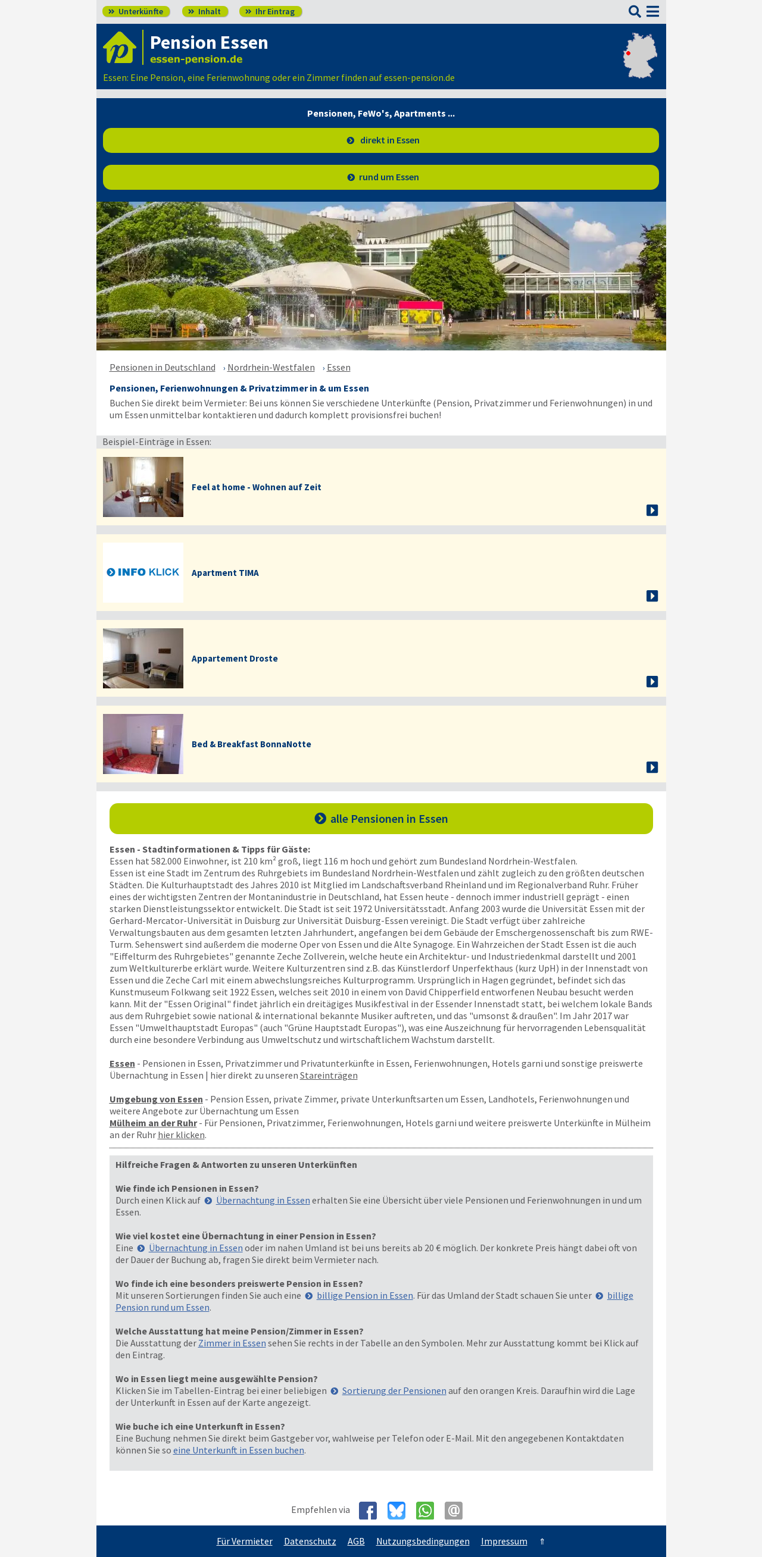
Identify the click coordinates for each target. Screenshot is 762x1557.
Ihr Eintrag (270, 11)
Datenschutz (310, 1541)
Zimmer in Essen (232, 1343)
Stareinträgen (329, 1075)
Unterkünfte (135, 11)
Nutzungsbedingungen (423, 1541)
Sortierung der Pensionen (394, 1390)
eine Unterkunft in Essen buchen (238, 1450)
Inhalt (204, 11)
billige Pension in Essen (365, 1295)
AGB (356, 1541)
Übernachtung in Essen (263, 1200)
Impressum (504, 1541)
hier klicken (181, 1135)
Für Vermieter (245, 1541)
